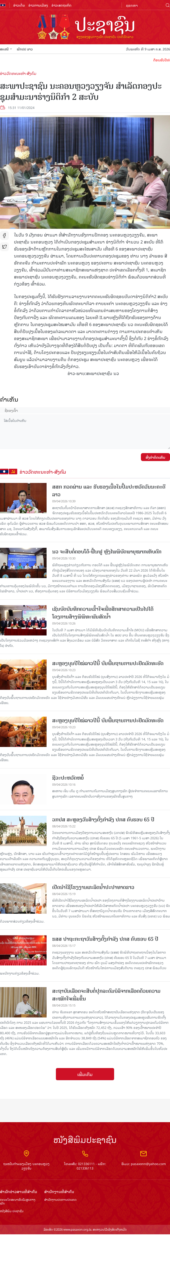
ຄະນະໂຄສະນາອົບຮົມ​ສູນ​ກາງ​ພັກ (17, 1202)
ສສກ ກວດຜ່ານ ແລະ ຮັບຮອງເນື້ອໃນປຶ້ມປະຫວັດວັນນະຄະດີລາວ (108, 490)
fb (4, 235)
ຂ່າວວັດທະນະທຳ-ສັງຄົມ (18, 73)
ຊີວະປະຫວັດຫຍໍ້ (68, 778)
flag (3, 5)
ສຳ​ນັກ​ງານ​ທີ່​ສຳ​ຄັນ (59, 1191)
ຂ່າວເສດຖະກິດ (61, 5)
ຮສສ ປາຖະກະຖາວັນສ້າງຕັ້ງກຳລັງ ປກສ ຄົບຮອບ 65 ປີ (105, 939)
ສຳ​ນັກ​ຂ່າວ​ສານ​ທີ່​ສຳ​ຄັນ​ (18, 1191)
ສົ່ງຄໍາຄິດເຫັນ (155, 457)
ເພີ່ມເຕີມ (85, 1074)
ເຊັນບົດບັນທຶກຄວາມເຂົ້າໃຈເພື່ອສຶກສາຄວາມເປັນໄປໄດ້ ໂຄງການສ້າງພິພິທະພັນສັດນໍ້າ (102, 613)
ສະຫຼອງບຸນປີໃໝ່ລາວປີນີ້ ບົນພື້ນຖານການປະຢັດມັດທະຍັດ (107, 663)
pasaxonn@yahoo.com (148, 1163)
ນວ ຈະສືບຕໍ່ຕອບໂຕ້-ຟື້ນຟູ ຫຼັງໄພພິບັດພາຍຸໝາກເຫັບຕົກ (106, 551)
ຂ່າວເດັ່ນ (19, 5)
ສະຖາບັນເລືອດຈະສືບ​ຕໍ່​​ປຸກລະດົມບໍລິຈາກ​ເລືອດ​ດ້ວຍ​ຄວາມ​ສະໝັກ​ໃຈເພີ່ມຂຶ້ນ (106, 995)
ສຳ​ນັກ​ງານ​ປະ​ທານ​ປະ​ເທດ (60, 1200)
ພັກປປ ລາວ (25, 49)
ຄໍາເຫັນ (9, 399)
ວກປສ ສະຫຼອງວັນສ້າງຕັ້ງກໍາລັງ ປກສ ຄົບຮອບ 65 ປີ (103, 819)
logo (85, 27)
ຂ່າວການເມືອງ (38, 5)
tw (4, 246)
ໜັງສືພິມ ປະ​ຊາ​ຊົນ (12, 1211)
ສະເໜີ (6, 49)
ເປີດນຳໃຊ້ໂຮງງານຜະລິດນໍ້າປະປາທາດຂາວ (93, 887)
